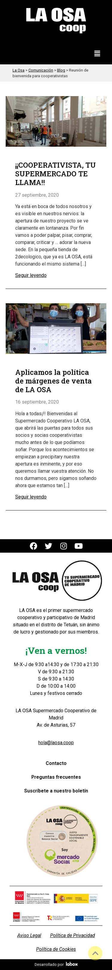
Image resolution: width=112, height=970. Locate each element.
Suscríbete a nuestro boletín (56, 791)
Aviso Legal (29, 935)
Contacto (56, 763)
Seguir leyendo (31, 275)
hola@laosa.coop (56, 742)
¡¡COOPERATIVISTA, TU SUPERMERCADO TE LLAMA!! (55, 174)
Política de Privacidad (72, 935)
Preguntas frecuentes (56, 777)
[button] (97, 54)
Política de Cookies (56, 949)
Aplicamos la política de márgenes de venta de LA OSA (53, 381)
